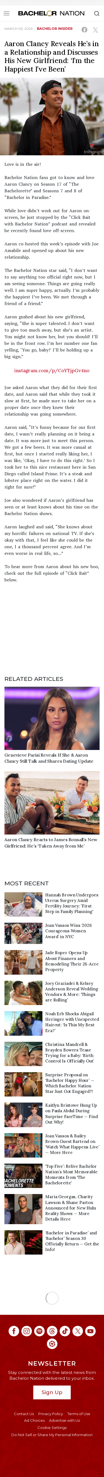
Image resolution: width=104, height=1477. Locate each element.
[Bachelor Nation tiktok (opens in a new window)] (65, 1331)
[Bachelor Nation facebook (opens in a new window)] (13, 1331)
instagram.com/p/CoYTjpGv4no (52, 371)
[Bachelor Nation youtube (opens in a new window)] (90, 1331)
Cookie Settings (52, 1427)
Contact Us (24, 1414)
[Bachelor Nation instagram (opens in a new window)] (26, 1331)
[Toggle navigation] (6, 13)
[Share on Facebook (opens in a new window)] (84, 30)
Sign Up (52, 1392)
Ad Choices (34, 1420)
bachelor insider (55, 29)
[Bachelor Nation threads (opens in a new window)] (52, 1331)
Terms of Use (78, 1414)
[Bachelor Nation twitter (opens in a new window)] (77, 1331)
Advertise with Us (64, 1420)
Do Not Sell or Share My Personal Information (52, 1435)
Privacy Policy (50, 1414)
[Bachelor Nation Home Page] (51, 13)
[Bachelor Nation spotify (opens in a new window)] (39, 1331)
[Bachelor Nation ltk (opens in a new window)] (52, 1344)
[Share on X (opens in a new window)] (95, 30)
